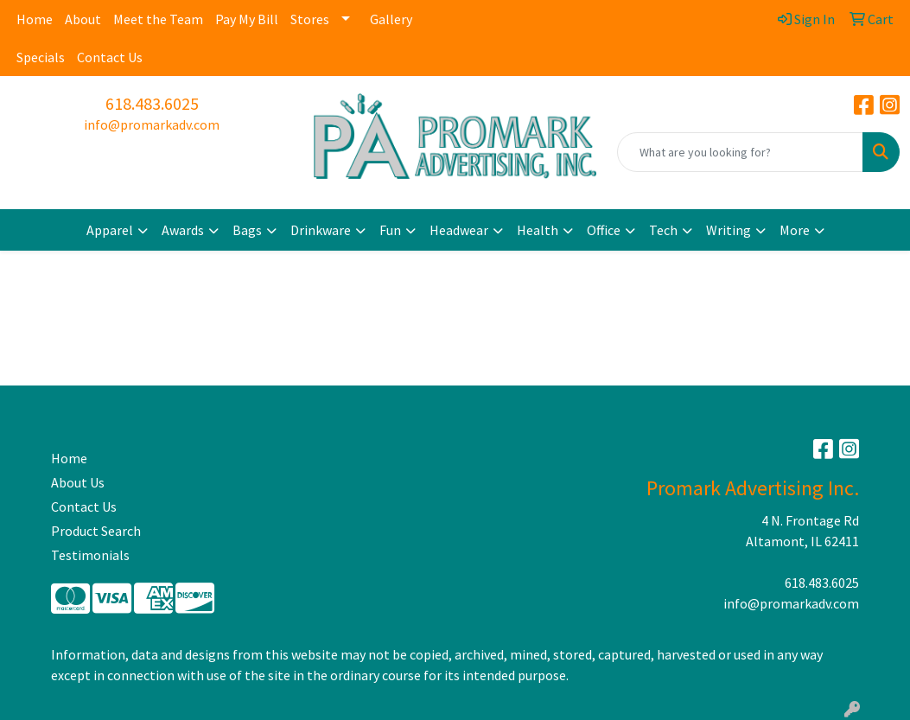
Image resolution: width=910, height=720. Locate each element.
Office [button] (603, 230)
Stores (309, 19)
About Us (78, 482)
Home (34, 19)
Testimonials (90, 555)
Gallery (391, 19)
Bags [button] (247, 230)
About (83, 19)
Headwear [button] (459, 230)
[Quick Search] (740, 152)
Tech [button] (663, 230)
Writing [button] (728, 230)
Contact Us (110, 57)
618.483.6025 (152, 103)
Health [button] (537, 230)
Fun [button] (390, 230)
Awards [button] (183, 230)
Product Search (96, 530)
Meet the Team (158, 19)
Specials (40, 57)
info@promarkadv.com (152, 124)
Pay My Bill (246, 19)
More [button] (795, 230)
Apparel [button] (109, 230)
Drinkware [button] (320, 230)
